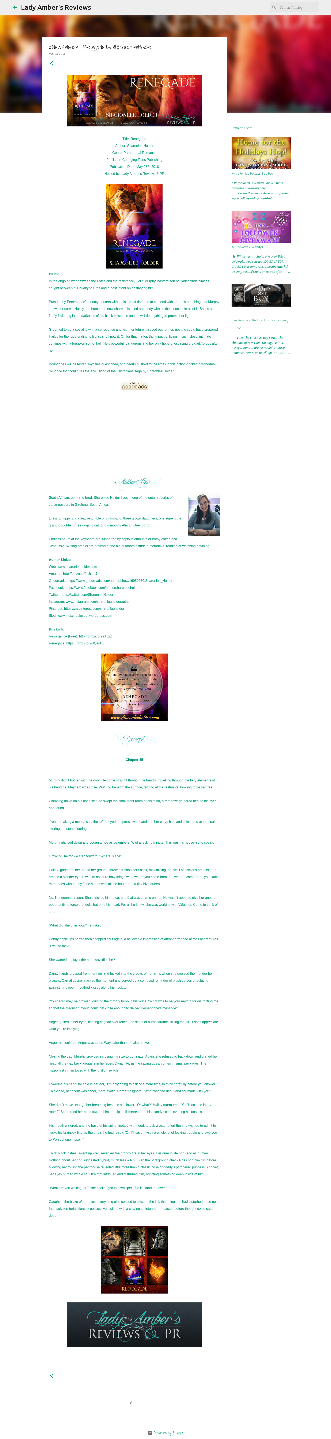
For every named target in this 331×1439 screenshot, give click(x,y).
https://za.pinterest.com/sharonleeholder (94, 608)
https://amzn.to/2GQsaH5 (85, 643)
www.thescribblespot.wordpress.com (84, 615)
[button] (51, 63)
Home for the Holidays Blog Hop (252, 174)
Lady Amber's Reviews (56, 7)
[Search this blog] (296, 7)
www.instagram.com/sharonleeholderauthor (98, 601)
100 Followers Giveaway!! (247, 247)
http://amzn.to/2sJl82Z (95, 636)
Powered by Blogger (166, 1433)
